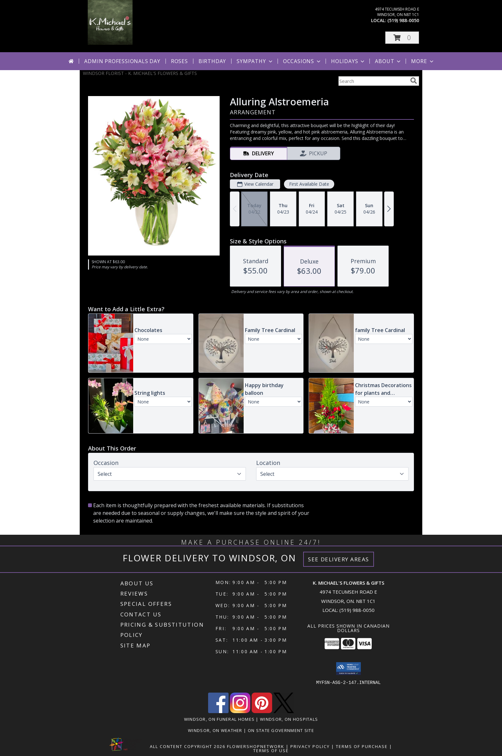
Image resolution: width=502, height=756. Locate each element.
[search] (414, 80)
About (388, 61)
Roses (179, 61)
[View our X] (283, 711)
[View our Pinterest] (262, 711)
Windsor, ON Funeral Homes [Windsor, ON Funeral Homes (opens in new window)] (219, 719)
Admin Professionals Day (122, 61)
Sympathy (255, 61)
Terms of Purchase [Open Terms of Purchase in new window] (362, 746)
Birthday (212, 61)
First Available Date (309, 184)
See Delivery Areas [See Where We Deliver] (338, 559)
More (422, 61)
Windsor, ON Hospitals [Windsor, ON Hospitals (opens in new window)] (289, 719)
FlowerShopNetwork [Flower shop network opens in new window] (255, 746)
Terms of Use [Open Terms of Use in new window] (271, 750)
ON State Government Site (281, 730)
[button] (402, 37)
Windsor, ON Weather (215, 730)
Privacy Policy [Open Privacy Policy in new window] (310, 746)
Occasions (302, 61)
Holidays (348, 61)
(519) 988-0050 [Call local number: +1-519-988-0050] (403, 20)
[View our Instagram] (240, 711)
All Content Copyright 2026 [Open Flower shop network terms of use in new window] (187, 746)
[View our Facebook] (218, 711)
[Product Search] (373, 81)
